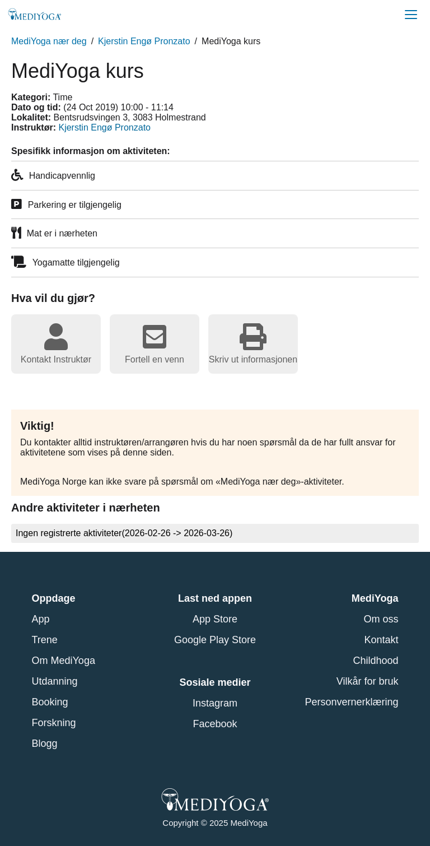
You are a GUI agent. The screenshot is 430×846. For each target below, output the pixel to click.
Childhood (375, 660)
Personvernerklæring (351, 702)
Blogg (45, 743)
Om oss (380, 619)
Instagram (215, 703)
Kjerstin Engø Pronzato (144, 41)
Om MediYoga (63, 660)
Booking (50, 702)
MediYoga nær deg (49, 41)
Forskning (54, 722)
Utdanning (55, 681)
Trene (45, 639)
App (41, 619)
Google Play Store (215, 639)
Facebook (215, 723)
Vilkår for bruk (367, 681)
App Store (215, 619)
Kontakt (381, 639)
